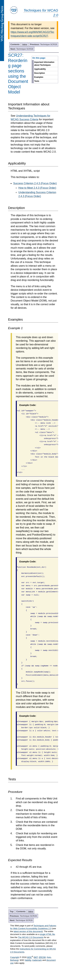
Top (12, 911)
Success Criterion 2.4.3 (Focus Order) (35, 183)
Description (39, 73)
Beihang (14, 960)
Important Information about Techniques (44, 63)
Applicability (40, 69)
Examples (38, 77)
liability (28, 960)
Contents (15, 44)
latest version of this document (28, 931)
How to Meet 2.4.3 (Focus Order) (37, 187)
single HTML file (47, 934)
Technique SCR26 (43, 44)
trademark (37, 960)
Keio (49, 957)
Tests (36, 81)
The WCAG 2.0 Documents (30, 937)
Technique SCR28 (21, 49)
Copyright (14, 957)
